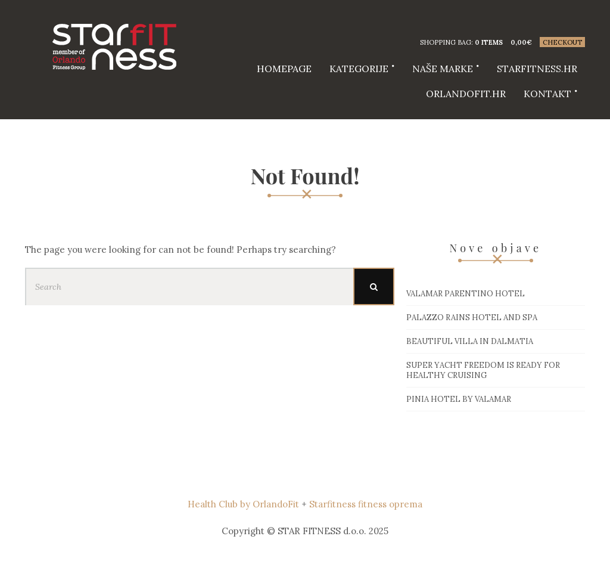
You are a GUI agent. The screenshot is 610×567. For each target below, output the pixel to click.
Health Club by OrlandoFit (243, 504)
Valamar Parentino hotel (465, 294)
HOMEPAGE (284, 69)
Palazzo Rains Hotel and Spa (471, 317)
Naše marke (442, 69)
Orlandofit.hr (466, 94)
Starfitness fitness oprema (365, 504)
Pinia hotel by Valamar (458, 399)
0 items (489, 42)
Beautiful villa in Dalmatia (469, 341)
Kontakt (547, 94)
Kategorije (358, 69)
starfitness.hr (537, 69)
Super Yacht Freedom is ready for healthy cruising (483, 370)
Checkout (562, 42)
